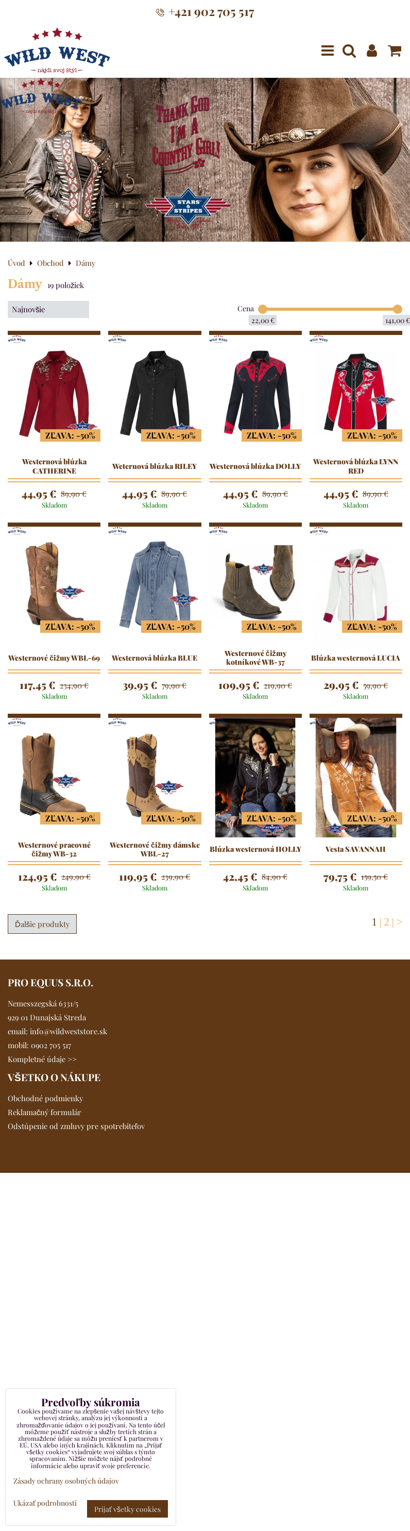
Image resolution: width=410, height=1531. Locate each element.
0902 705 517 (51, 1045)
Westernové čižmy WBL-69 (54, 658)
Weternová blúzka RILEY (154, 466)
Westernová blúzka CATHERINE (54, 466)
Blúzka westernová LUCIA (355, 658)
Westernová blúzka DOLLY (255, 466)
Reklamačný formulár (44, 1112)
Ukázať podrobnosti (45, 1503)
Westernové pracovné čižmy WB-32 (54, 849)
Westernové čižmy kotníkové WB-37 (255, 658)
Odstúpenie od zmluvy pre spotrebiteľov (76, 1126)
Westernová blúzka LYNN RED (355, 466)
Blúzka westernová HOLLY (255, 849)
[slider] (262, 309)
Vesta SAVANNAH (356, 849)
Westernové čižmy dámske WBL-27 (155, 849)
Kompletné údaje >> (42, 1059)
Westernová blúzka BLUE (154, 658)
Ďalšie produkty (42, 924)
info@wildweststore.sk (68, 1031)
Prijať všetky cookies (127, 1508)
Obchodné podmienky (45, 1098)
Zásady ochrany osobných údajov (66, 1480)
